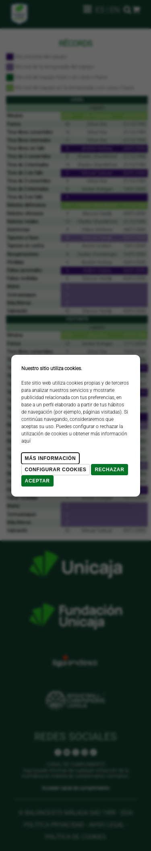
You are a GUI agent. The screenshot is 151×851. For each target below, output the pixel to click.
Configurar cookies (56, 469)
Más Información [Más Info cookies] (50, 458)
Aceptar (37, 481)
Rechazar (109, 469)
